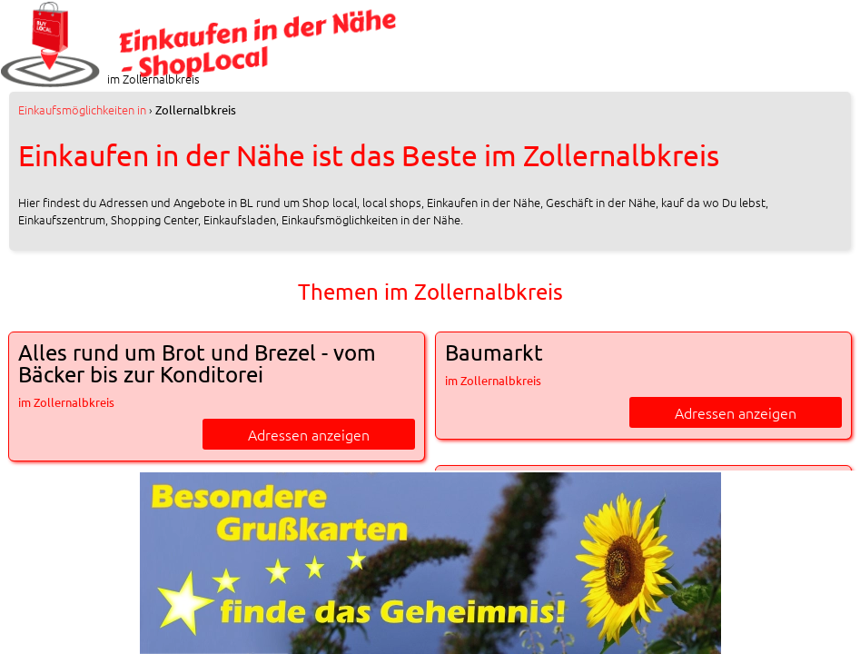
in (82, 109)
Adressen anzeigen (309, 434)
